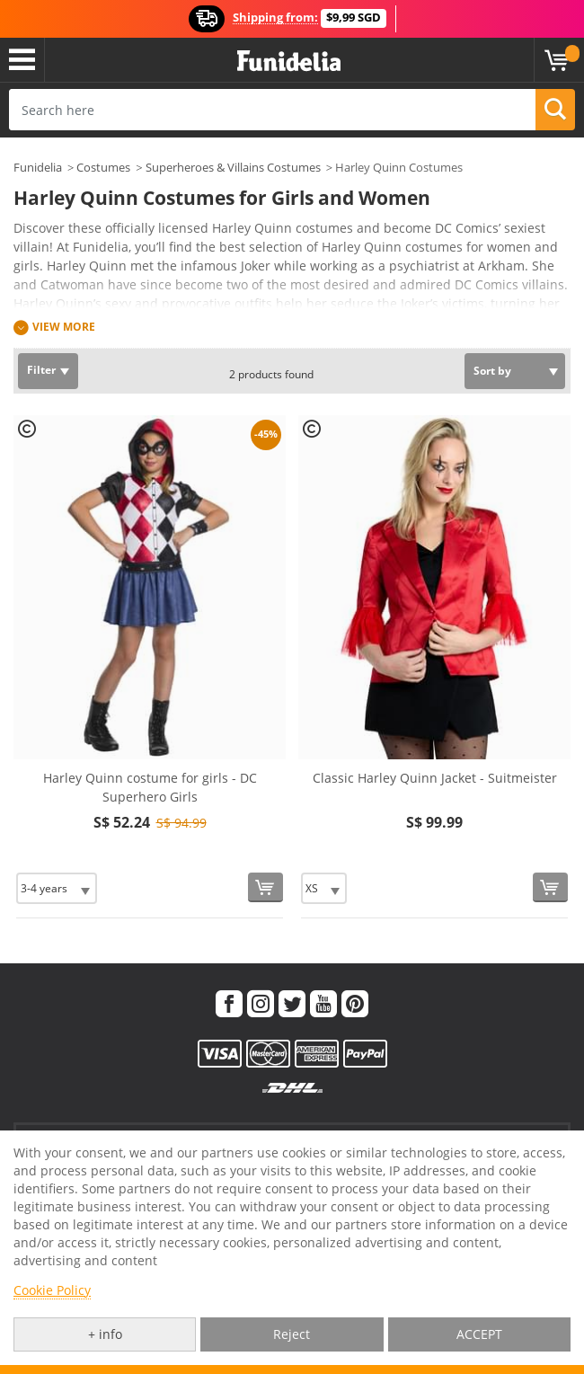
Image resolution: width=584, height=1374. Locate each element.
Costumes (103, 167)
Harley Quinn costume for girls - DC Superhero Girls (150, 787)
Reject (291, 1334)
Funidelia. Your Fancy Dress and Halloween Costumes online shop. (289, 61)
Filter (41, 369)
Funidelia (37, 167)
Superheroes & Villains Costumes (233, 167)
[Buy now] (265, 887)
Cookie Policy (52, 1290)
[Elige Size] (56, 888)
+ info (105, 1334)
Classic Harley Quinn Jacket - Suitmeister (435, 777)
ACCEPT (479, 1334)
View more (63, 326)
